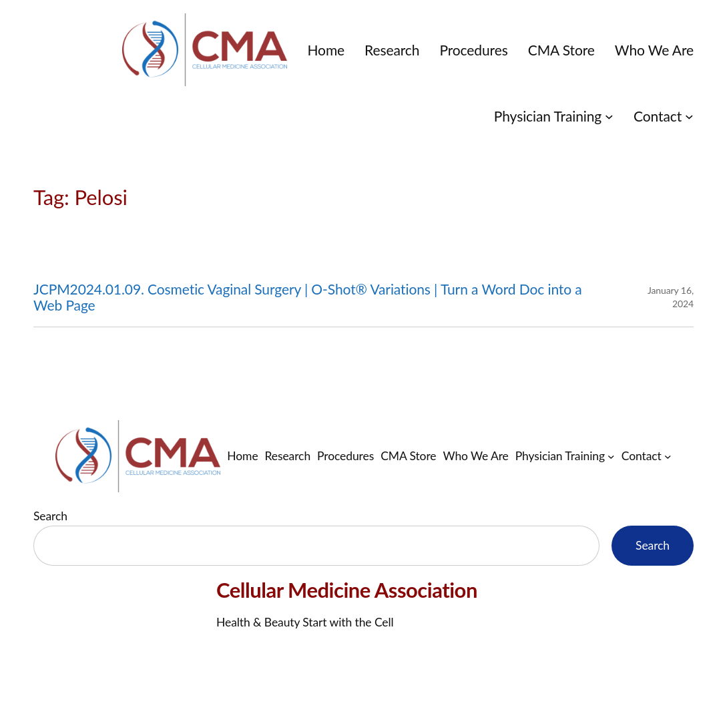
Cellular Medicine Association (346, 589)
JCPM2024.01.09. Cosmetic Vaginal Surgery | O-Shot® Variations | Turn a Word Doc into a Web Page (307, 297)
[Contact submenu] (689, 116)
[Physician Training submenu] (609, 116)
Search (50, 516)
